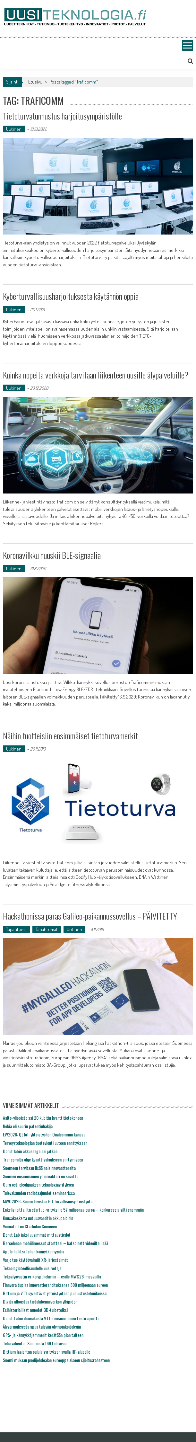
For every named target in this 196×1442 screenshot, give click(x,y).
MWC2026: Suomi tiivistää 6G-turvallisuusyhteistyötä (47, 1201)
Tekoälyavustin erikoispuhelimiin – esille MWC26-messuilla (52, 1276)
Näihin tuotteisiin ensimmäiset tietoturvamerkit (70, 735)
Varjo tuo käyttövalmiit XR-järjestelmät (35, 1259)
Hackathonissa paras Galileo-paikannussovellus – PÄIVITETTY (90, 916)
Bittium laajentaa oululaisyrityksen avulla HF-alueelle (46, 1351)
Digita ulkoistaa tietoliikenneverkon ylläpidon (40, 1301)
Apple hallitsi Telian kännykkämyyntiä (33, 1251)
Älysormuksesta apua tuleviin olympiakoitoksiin (42, 1326)
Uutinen (13, 129)
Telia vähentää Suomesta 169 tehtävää (34, 1343)
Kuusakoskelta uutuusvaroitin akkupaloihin (38, 1218)
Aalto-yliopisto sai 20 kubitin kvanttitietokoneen (43, 1117)
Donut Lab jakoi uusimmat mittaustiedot (37, 1234)
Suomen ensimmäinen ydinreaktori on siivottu (40, 1176)
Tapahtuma (16, 929)
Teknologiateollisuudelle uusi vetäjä (32, 1268)
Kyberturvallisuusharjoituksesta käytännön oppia (71, 296)
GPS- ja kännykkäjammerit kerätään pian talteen (43, 1334)
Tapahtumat (47, 929)
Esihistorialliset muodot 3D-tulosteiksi (35, 1309)
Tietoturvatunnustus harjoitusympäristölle (62, 116)
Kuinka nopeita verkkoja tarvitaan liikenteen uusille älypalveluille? (95, 375)
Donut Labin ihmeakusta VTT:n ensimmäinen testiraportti (50, 1318)
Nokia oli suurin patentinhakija (28, 1126)
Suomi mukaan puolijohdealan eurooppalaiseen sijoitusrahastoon (56, 1360)
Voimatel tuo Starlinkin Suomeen (30, 1226)
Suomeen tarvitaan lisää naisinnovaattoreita (39, 1167)
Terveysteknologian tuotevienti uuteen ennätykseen (45, 1142)
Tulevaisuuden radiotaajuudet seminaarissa (39, 1192)
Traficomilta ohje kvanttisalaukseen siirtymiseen (43, 1159)
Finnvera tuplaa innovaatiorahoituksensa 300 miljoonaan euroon (55, 1284)
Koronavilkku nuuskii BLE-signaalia (52, 555)
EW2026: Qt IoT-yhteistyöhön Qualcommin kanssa (44, 1134)
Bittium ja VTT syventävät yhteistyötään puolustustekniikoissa (55, 1293)
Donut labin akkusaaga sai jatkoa (30, 1151)
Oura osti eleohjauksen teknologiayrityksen (38, 1184)
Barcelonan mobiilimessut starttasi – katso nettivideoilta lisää (55, 1243)
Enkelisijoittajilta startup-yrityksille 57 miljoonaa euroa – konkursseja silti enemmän (73, 1209)
